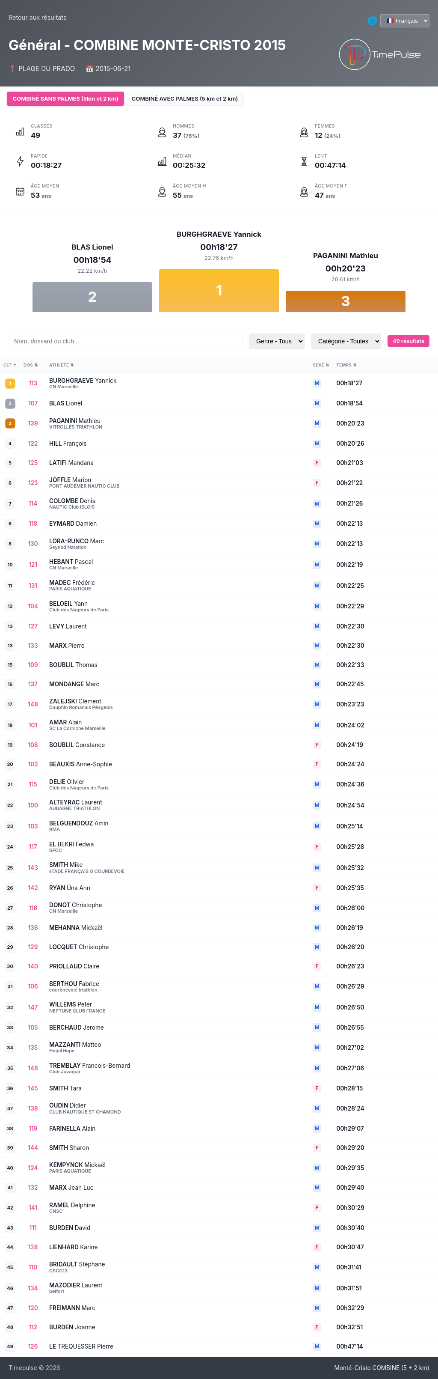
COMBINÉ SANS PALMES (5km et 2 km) (66, 98)
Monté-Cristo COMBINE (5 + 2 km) (381, 1367)
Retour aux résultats (38, 17)
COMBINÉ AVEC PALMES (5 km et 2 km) (188, 98)
